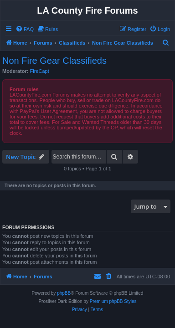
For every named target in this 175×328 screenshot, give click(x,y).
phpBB (64, 293)
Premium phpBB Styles (113, 301)
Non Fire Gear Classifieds (54, 61)
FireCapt (39, 71)
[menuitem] (24, 29)
